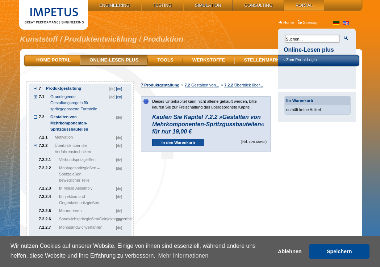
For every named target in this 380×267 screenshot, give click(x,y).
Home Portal (53, 60)
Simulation (208, 5)
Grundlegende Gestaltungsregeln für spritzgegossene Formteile (73, 102)
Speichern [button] (339, 251)
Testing (162, 5)
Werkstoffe (208, 60)
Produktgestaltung (160, 85)
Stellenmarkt (263, 60)
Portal (304, 5)
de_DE (336, 23)
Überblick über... (243, 85)
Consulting (259, 5)
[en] (119, 89)
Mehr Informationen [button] (183, 256)
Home (288, 22)
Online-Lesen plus (113, 60)
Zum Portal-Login (301, 60)
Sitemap (310, 22)
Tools (165, 60)
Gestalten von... (202, 85)
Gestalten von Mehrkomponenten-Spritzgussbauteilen (69, 123)
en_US (346, 23)
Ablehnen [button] (290, 251)
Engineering (114, 5)
